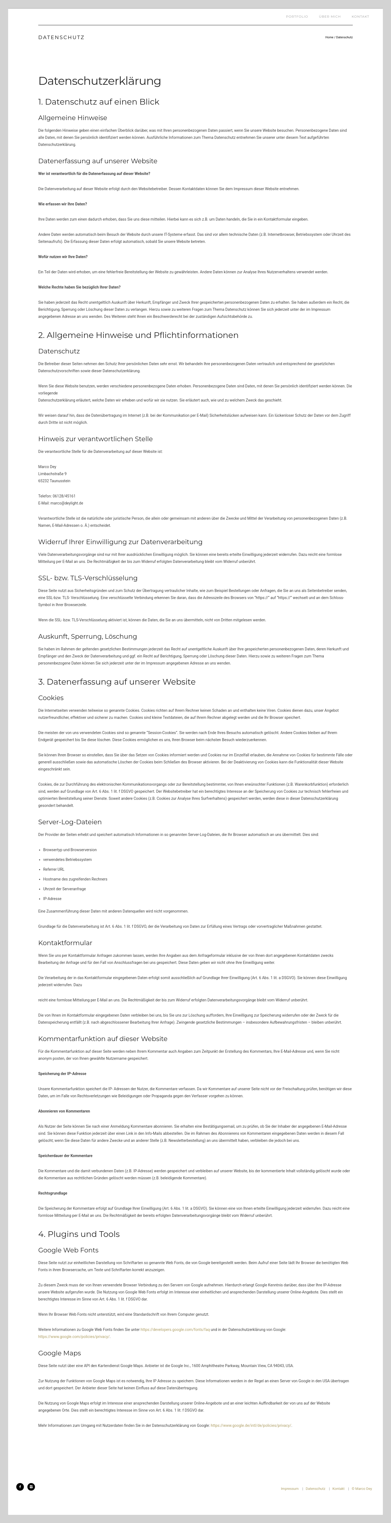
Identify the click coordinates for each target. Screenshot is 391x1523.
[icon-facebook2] (21, 1487)
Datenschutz (344, 37)
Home (329, 37)
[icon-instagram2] (31, 1487)
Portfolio (297, 16)
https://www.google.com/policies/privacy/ (74, 1336)
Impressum (290, 1489)
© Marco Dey (362, 1489)
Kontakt (360, 16)
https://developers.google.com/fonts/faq (175, 1329)
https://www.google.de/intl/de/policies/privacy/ (251, 1425)
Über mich (330, 16)
